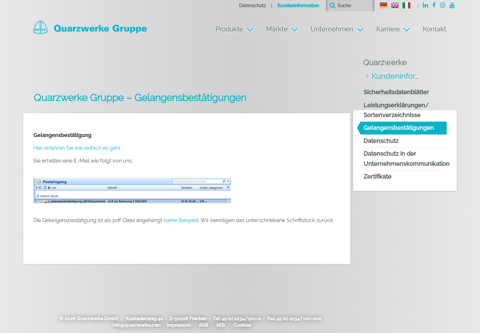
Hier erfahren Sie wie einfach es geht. (77, 148)
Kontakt (434, 29)
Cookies (242, 325)
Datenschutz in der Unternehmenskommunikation (405, 158)
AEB (220, 325)
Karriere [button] (388, 29)
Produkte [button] (229, 29)
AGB (203, 325)
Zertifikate (377, 176)
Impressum (178, 325)
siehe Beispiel (181, 220)
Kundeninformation (298, 5)
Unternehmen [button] (332, 29)
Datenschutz (252, 5)
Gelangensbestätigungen (399, 127)
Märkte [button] (277, 29)
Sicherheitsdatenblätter (396, 92)
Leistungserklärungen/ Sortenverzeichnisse (396, 110)
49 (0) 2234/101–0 (241, 318)
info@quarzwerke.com (136, 325)
